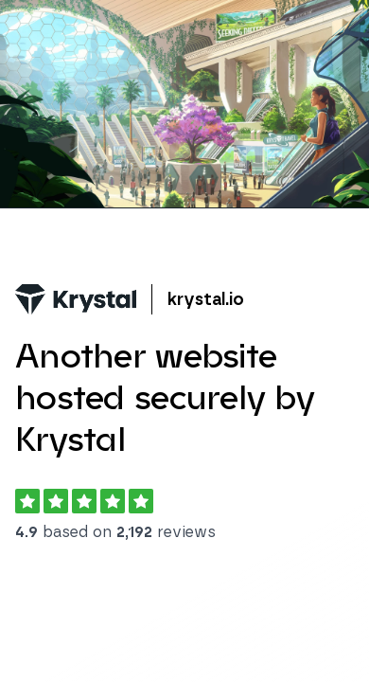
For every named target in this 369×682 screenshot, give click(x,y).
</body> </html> (184, 341)
